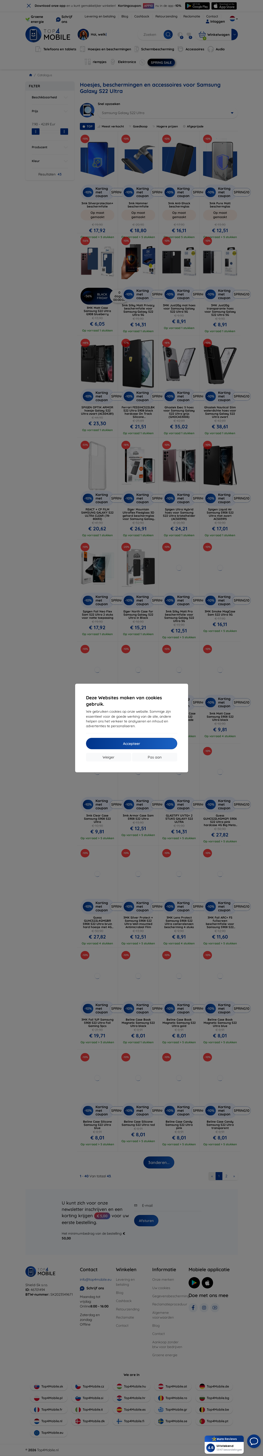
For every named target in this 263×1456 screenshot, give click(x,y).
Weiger (108, 757)
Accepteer (131, 743)
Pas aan (155, 757)
